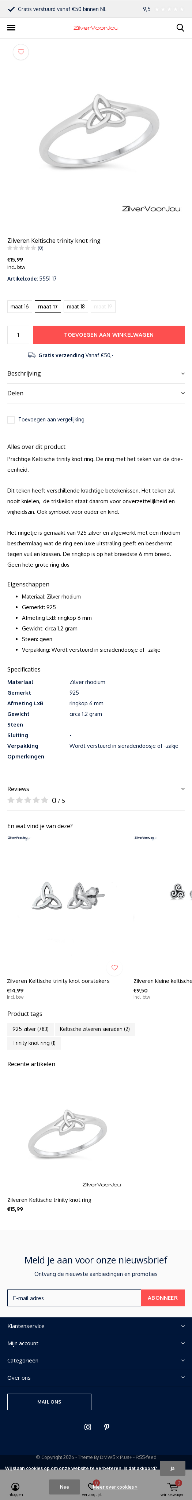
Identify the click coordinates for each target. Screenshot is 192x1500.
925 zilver (30, 1029)
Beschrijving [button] (24, 373)
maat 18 (76, 306)
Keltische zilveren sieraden (95, 1029)
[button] (11, 28)
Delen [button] (15, 393)
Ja (172, 1468)
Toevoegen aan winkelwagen (109, 334)
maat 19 (103, 306)
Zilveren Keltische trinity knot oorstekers (58, 980)
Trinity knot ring (34, 1043)
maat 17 (48, 306)
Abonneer (163, 1297)
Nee (64, 1487)
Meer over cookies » (115, 1487)
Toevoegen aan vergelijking (51, 419)
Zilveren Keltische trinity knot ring (49, 1199)
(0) (41, 248)
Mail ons (49, 1402)
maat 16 (20, 306)
